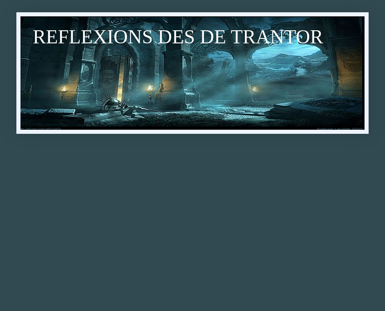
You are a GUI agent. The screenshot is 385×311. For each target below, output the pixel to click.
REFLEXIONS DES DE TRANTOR (178, 36)
